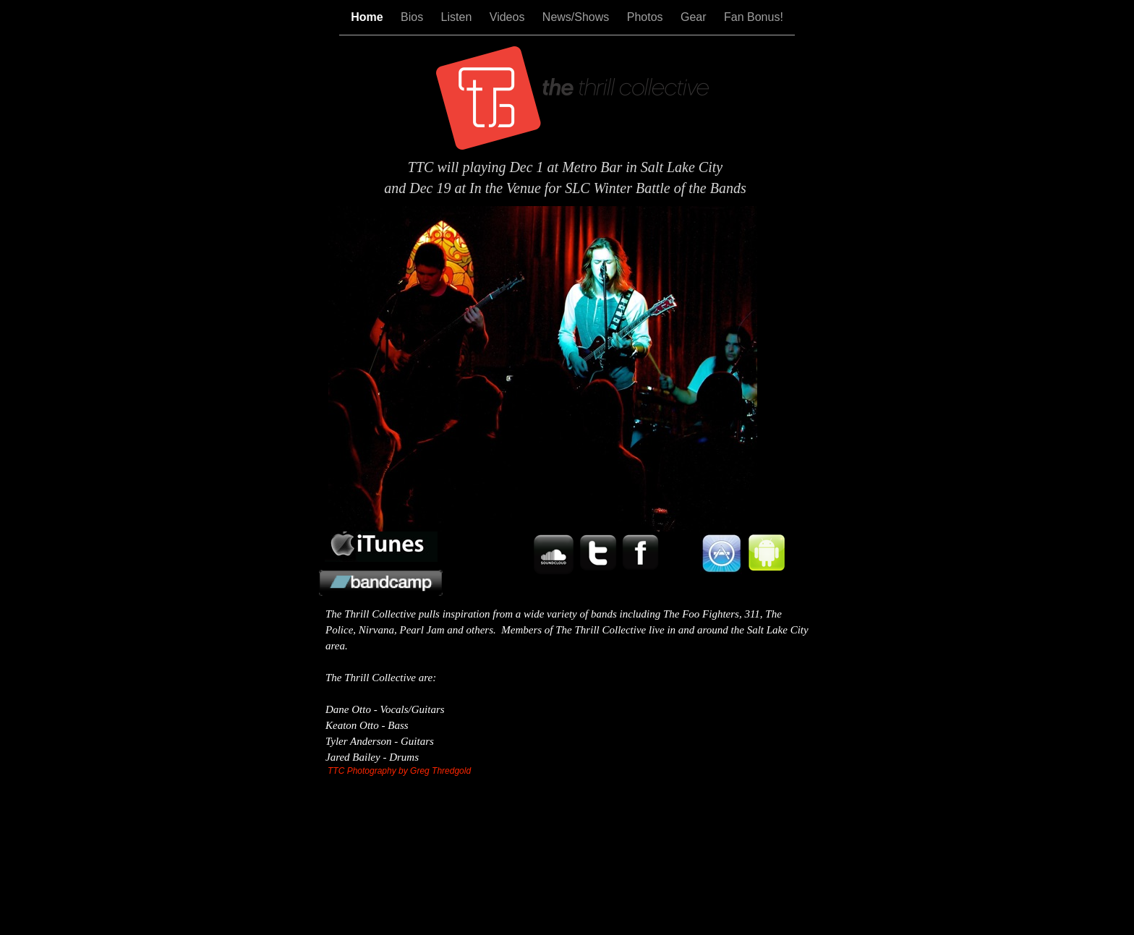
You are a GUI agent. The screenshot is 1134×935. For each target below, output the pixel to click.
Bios (414, 17)
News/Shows (577, 17)
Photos (646, 17)
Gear (695, 17)
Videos (509, 17)
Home (368, 17)
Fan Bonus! (753, 17)
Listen (458, 17)
